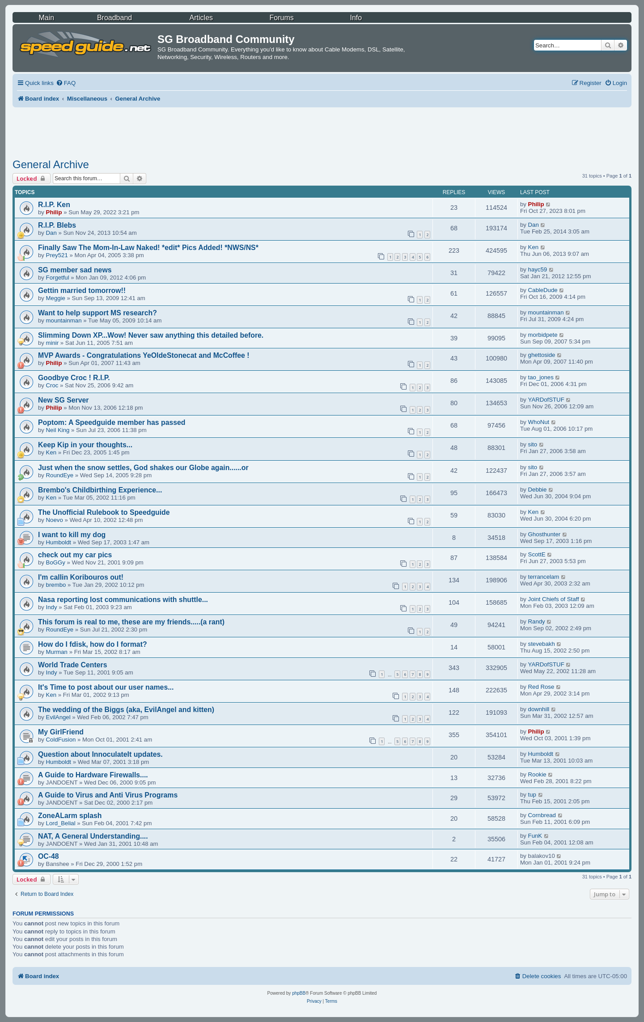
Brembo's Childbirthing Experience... (100, 490)
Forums (282, 17)
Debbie (537, 489)
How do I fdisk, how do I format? (92, 644)
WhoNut (539, 422)
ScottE (537, 554)
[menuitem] (66, 82)
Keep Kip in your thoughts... (85, 445)
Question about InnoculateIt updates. (100, 754)
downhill (539, 709)
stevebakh (541, 643)
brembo (56, 584)
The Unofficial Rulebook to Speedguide (104, 512)
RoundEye (60, 475)
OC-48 (48, 856)
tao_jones (541, 377)
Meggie (55, 298)
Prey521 (57, 255)
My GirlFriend (61, 732)
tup (532, 794)
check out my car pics (75, 555)
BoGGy (55, 562)
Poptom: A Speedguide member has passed (112, 422)
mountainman (64, 320)
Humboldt (58, 542)
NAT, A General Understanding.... (93, 836)
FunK (535, 835)
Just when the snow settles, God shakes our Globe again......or (143, 467)
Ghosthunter (544, 534)
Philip (54, 212)
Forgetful (57, 277)
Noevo (54, 520)
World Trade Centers (72, 665)
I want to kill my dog (72, 535)
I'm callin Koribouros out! (80, 577)
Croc (52, 385)
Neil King (58, 430)
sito (533, 444)
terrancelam (543, 576)
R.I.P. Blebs (57, 225)
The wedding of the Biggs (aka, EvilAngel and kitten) (126, 709)
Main (46, 17)
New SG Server (63, 400)
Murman (57, 652)
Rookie (537, 774)
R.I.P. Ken (54, 204)
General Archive (51, 164)
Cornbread (542, 815)
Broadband (114, 17)
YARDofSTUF (546, 399)
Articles (201, 17)
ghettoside (541, 355)
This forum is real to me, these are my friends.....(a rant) (131, 622)
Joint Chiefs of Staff (553, 599)
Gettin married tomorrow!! (82, 290)
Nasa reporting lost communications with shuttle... (123, 599)
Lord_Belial (61, 823)
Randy (536, 621)
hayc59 (537, 269)
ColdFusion (61, 739)
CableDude (543, 290)
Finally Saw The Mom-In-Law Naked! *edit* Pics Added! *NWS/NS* (148, 247)
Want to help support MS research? (97, 313)
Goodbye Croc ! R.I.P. (74, 378)
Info (356, 17)
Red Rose (541, 686)
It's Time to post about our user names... (106, 687)
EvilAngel (58, 717)
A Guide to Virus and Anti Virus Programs (108, 795)
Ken (533, 247)
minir (52, 342)
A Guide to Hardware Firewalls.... (93, 775)
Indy (51, 607)
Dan (51, 232)
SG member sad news (75, 270)
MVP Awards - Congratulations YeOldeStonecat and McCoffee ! (144, 355)
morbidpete (543, 334)
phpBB (298, 993)
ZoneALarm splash (70, 815)
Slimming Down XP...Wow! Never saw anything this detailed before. (150, 335)
